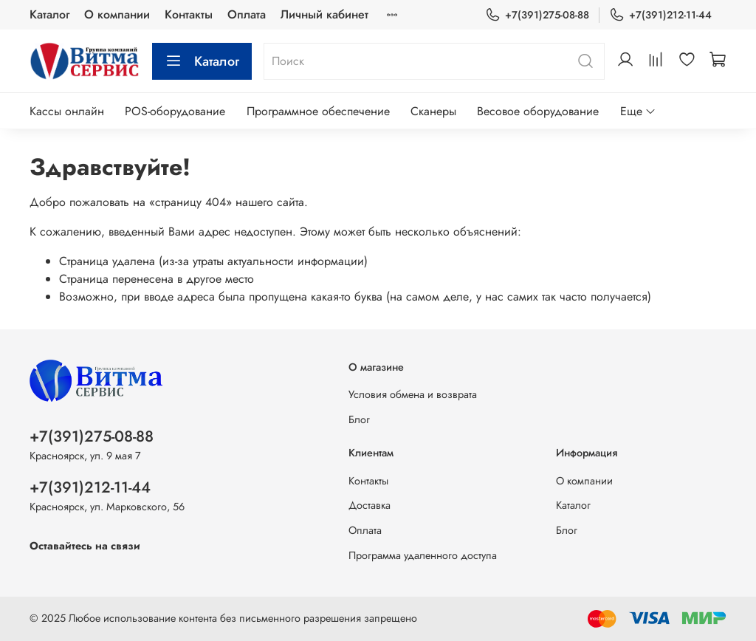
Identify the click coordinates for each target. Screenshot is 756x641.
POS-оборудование (175, 111)
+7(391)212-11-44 (660, 15)
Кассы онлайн (67, 111)
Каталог (49, 14)
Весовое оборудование (538, 111)
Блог (359, 419)
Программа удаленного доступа (422, 555)
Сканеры (433, 111)
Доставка (369, 505)
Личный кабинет (324, 14)
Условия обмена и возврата (412, 394)
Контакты (189, 14)
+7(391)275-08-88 (537, 15)
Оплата (246, 14)
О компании (117, 14)
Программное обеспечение (318, 111)
